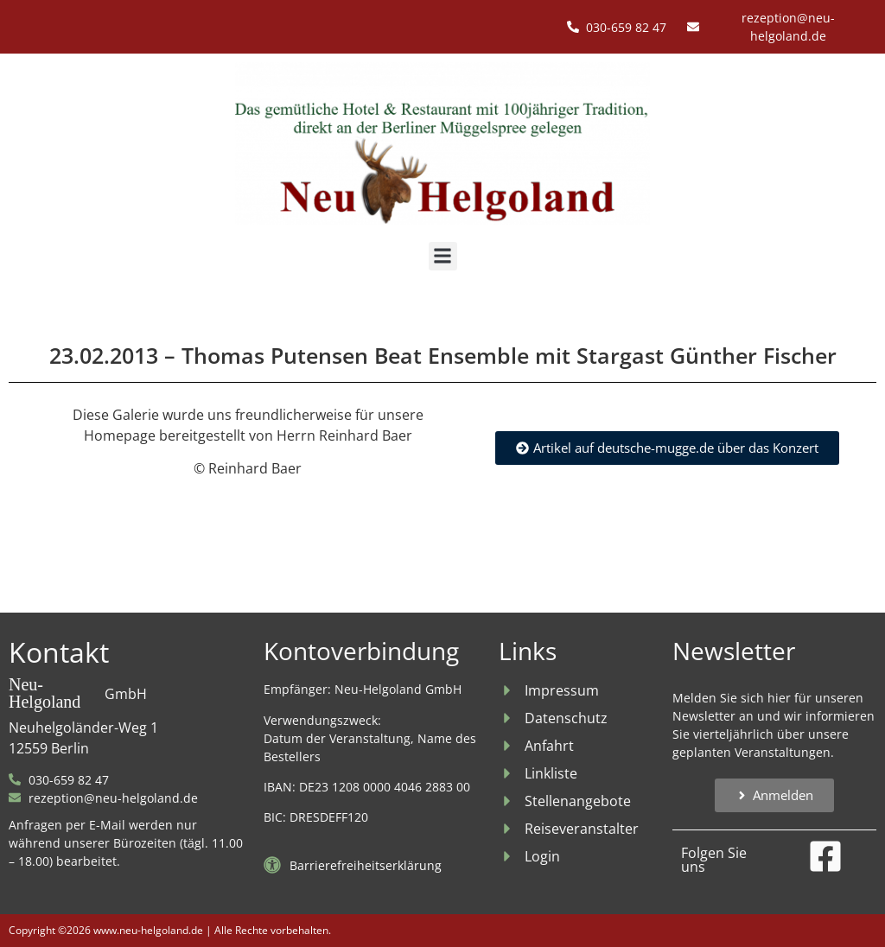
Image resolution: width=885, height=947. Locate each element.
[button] (443, 256)
